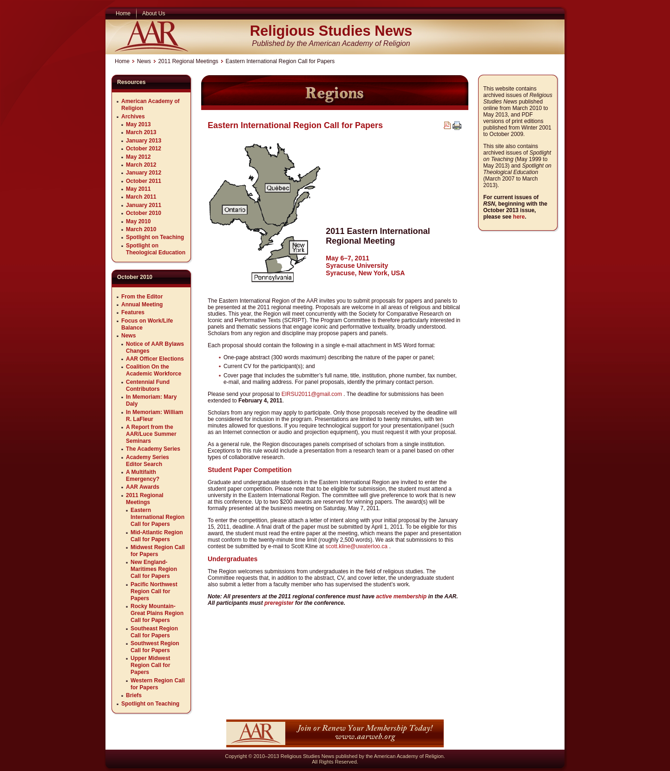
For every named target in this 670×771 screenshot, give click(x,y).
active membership (401, 596)
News (144, 61)
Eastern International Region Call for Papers (295, 125)
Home (122, 61)
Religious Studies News (331, 31)
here (519, 217)
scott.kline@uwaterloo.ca (356, 546)
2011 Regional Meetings (188, 61)
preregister (279, 603)
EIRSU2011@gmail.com (312, 394)
